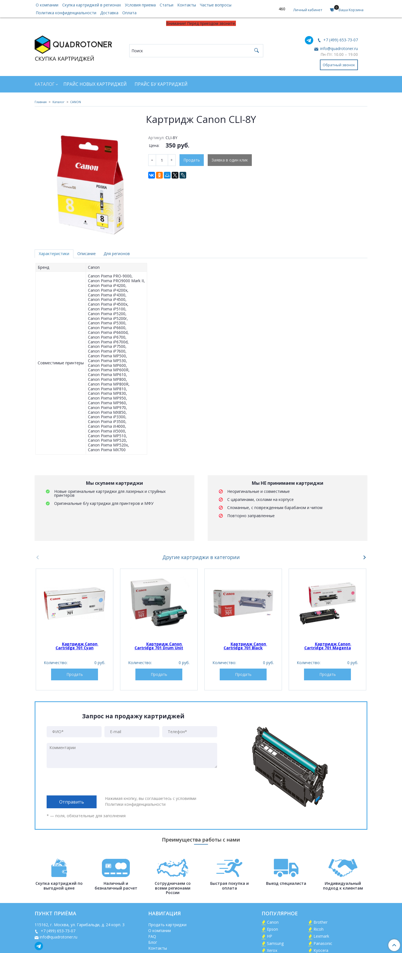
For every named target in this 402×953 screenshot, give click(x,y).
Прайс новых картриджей (95, 84)
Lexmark (321, 936)
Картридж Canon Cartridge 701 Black (245, 645)
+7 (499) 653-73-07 (340, 39)
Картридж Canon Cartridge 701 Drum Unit (159, 645)
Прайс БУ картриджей (161, 84)
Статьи (166, 5)
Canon (273, 922)
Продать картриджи (167, 924)
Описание (86, 253)
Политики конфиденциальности (135, 804)
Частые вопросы (215, 5)
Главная (41, 102)
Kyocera (321, 950)
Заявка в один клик (230, 160)
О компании (47, 5)
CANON (75, 102)
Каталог (44, 84)
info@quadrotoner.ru (338, 48)
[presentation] (89, 782)
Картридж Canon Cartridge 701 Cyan (77, 645)
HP (269, 936)
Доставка (109, 12)
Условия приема (140, 5)
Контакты (186, 5)
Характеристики (54, 253)
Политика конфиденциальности (66, 12)
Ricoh (319, 929)
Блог (152, 942)
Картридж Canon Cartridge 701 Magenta (327, 645)
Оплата (129, 12)
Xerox (272, 950)
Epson (272, 929)
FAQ (152, 936)
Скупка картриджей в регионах (91, 5)
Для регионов (117, 253)
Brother (320, 922)
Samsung (275, 943)
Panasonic (323, 943)
